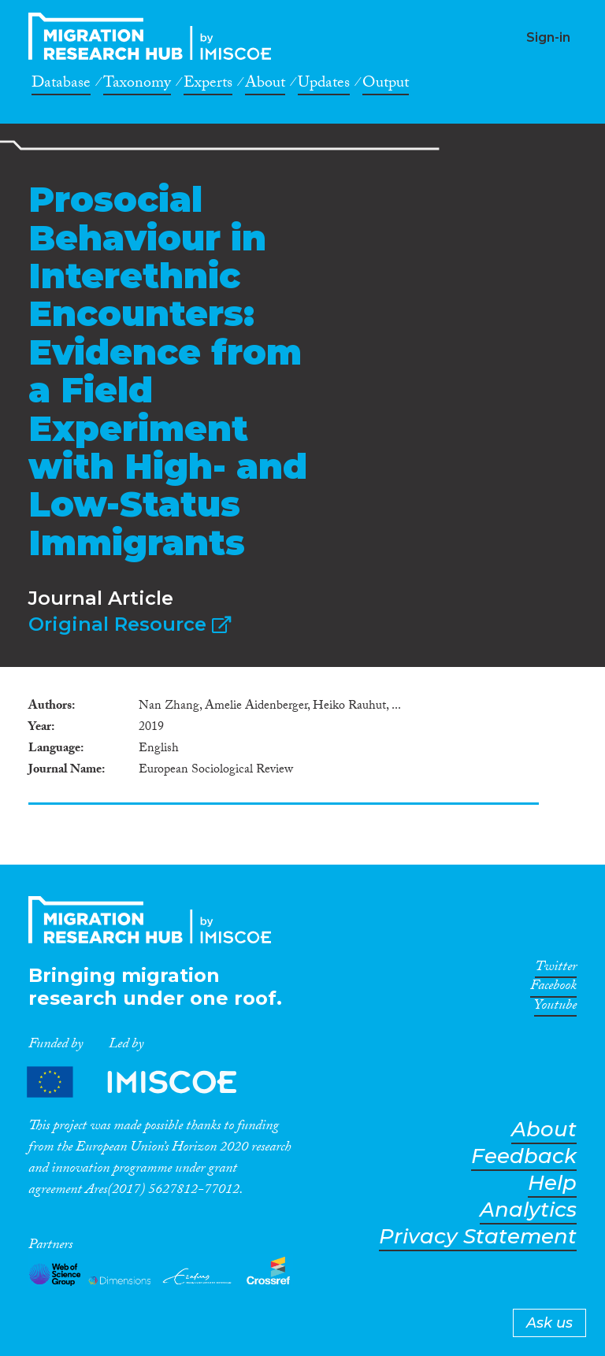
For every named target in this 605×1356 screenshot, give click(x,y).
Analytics (528, 1210)
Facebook (553, 988)
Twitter (556, 969)
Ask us (549, 1323)
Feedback (524, 1156)
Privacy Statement (478, 1236)
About (265, 85)
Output (385, 85)
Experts (208, 85)
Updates (324, 85)
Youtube (555, 1007)
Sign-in (548, 37)
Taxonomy (137, 85)
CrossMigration (154, 36)
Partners (145, 1081)
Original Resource (129, 624)
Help (552, 1183)
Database (61, 85)
